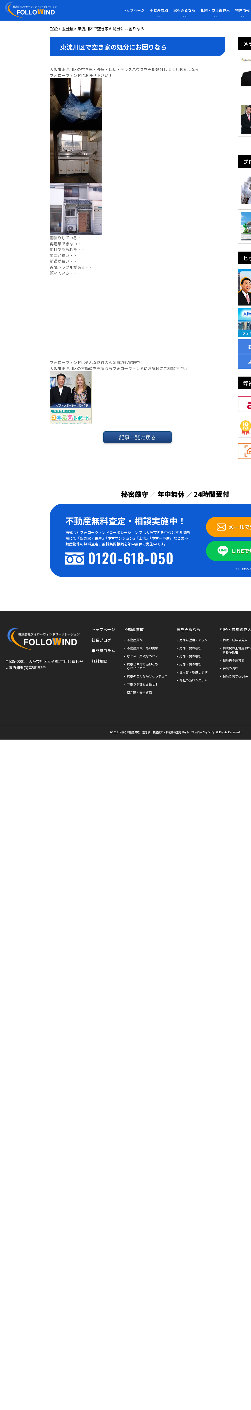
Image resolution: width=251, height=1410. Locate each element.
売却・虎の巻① (190, 648)
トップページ (134, 10)
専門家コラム (103, 650)
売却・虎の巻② (190, 656)
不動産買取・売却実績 (142, 648)
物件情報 (242, 10)
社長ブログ (101, 640)
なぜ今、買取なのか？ (142, 656)
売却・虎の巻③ (190, 664)
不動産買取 (159, 10)
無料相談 (99, 661)
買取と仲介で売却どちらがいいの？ (142, 666)
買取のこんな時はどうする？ (147, 676)
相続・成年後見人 (215, 10)
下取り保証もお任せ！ (142, 684)
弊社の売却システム (193, 680)
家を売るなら (184, 10)
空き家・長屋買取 (139, 692)
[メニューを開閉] (159, 16)
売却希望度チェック (193, 640)
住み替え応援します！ (195, 672)
